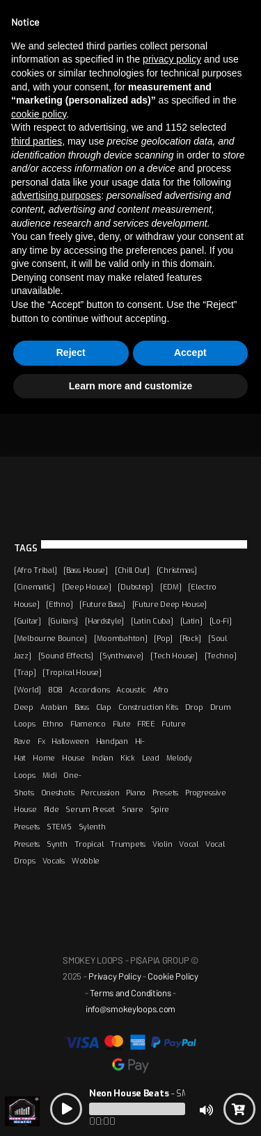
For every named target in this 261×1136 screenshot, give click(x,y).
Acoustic (131, 690)
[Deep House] (86, 587)
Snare (132, 809)
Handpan (112, 741)
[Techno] (221, 655)
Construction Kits (148, 707)
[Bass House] (85, 570)
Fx (41, 741)
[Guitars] (63, 621)
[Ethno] (59, 604)
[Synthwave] (121, 655)
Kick (127, 758)
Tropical (89, 844)
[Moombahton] (121, 638)
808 (55, 690)
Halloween (70, 741)
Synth (57, 844)
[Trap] (24, 672)
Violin (162, 844)
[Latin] (191, 621)
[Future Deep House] (169, 604)
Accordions (89, 690)
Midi (49, 775)
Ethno (53, 724)
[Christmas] (177, 570)
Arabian (54, 707)
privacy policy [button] (172, 59)
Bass (81, 707)
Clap (103, 707)
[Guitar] (27, 621)
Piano (135, 792)
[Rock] (190, 638)
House (73, 758)
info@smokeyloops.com (130, 1008)
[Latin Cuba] (152, 621)
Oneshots (57, 792)
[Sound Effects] (65, 655)
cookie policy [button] (38, 114)
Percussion (100, 792)
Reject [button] (71, 352)
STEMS (59, 826)
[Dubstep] (135, 587)
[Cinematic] (34, 587)
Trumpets (127, 844)
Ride (51, 809)
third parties (36, 141)
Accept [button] (190, 352)
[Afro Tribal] (35, 570)
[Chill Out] (132, 570)
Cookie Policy (173, 976)
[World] (27, 690)
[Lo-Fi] (220, 621)
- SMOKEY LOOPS (165, 1093)
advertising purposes (56, 195)
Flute (122, 724)
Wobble (86, 861)
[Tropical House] (71, 672)
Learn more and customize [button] (130, 385)
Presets (165, 792)
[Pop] (163, 638)
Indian (102, 758)
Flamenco (88, 724)
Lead (150, 758)
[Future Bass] (102, 604)
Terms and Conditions (130, 992)
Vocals (53, 861)
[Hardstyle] (104, 621)
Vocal (188, 844)
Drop (194, 707)
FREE (146, 724)
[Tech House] (174, 655)
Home (44, 758)
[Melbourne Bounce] (50, 638)
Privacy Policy (114, 976)
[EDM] (171, 587)
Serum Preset (90, 809)
